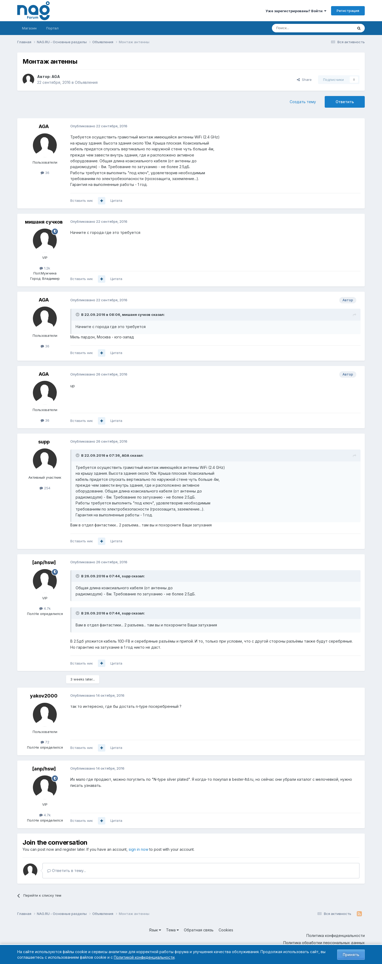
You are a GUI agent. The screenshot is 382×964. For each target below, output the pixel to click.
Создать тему (303, 101)
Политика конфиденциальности (335, 935)
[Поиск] (298, 28)
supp (44, 441)
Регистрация (348, 10)
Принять (351, 954)
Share (304, 79)
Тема (172, 930)
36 (45, 173)
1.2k (45, 268)
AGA (55, 76)
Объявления (86, 82)
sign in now (138, 849)
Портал (52, 28)
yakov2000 (44, 696)
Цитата (116, 200)
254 (45, 488)
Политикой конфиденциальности (144, 957)
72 (45, 742)
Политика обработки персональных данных (324, 942)
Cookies (226, 930)
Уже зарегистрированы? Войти (296, 11)
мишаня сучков (44, 222)
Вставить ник (81, 200)
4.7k (45, 608)
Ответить (345, 101)
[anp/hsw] (44, 562)
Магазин (29, 28)
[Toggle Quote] (78, 314)
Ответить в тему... (66, 870)
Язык (155, 930)
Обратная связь (199, 930)
